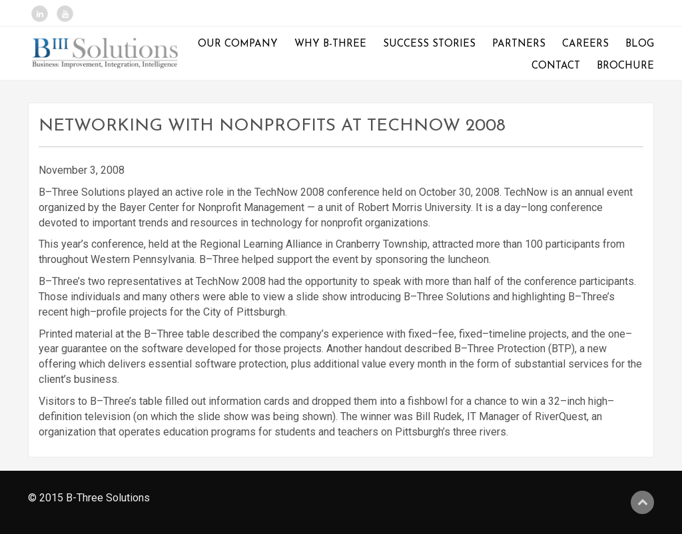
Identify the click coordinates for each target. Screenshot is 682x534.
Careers (585, 44)
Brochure (625, 66)
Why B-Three (330, 44)
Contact (555, 66)
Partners (518, 44)
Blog (639, 44)
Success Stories (429, 44)
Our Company (238, 44)
